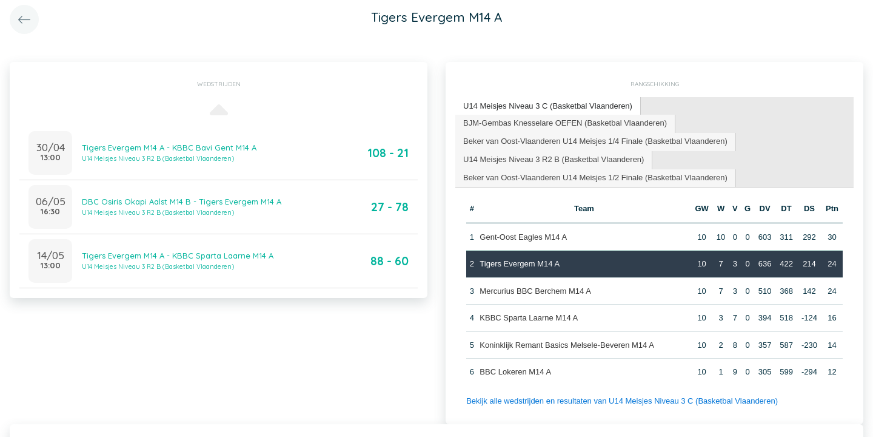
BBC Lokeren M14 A (515, 371)
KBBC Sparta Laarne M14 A (529, 317)
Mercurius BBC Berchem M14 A (535, 291)
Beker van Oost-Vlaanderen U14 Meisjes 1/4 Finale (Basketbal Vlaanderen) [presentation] (595, 141)
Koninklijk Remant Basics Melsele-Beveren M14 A (567, 345)
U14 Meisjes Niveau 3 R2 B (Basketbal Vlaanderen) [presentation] (553, 159)
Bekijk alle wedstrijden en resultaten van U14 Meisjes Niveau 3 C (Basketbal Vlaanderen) (622, 400)
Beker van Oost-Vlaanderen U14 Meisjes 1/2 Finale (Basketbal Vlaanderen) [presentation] (595, 177)
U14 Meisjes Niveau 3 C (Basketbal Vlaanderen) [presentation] (547, 105)
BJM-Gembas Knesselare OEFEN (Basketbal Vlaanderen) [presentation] (565, 122)
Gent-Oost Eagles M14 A (523, 237)
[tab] (548, 106)
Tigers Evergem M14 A (520, 263)
